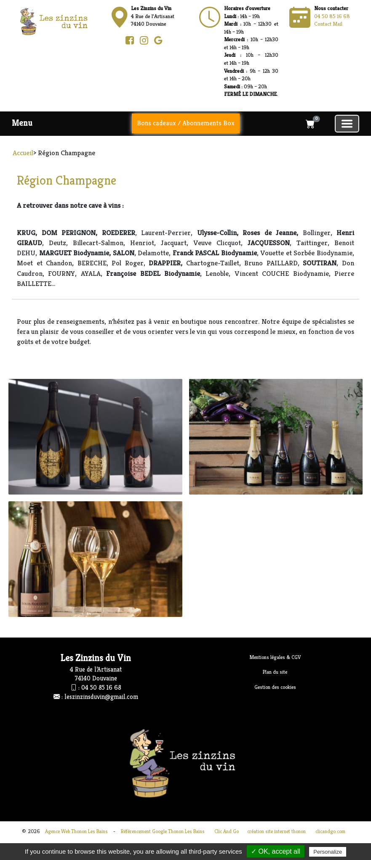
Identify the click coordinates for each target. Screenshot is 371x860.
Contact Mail (328, 23)
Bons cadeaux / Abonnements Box (186, 123)
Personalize (327, 852)
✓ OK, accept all (275, 851)
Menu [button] (22, 123)
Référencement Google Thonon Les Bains (163, 831)
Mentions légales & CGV (275, 657)
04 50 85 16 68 (332, 16)
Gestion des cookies (275, 687)
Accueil (23, 152)
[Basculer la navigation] (347, 123)
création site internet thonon (276, 831)
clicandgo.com (330, 831)
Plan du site (275, 672)
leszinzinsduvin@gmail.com (101, 697)
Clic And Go (226, 831)
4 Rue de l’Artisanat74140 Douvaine (152, 16)
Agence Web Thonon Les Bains (76, 831)
